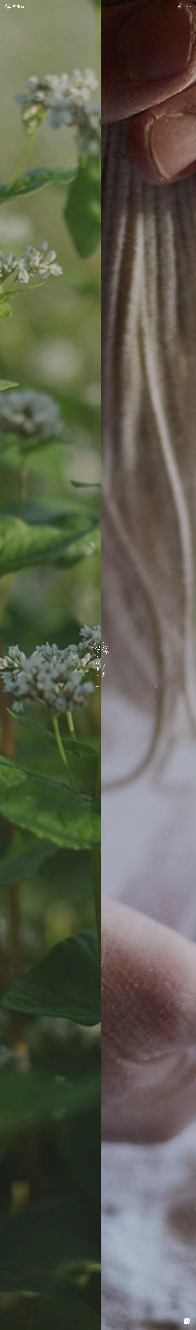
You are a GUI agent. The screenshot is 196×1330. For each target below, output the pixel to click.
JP (172, 6)
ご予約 (187, 6)
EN (178, 6)
